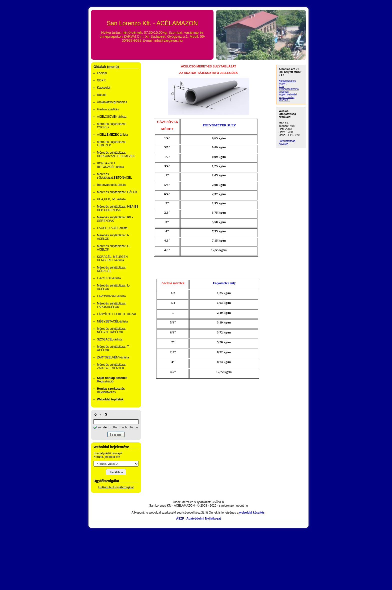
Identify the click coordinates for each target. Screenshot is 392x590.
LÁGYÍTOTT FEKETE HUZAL (117, 314)
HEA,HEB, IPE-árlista (111, 199)
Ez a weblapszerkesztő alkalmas (288, 89)
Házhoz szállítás (108, 109)
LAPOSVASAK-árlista (111, 296)
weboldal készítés (251, 512)
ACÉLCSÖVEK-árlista (111, 116)
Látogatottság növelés (287, 142)
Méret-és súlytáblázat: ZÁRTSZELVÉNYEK (111, 366)
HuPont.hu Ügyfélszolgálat (116, 487)
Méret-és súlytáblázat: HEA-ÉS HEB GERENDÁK (117, 208)
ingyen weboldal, (288, 94)
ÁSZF (180, 518)
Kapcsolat (103, 87)
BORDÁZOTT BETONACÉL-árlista (110, 165)
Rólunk (101, 95)
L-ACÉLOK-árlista (109, 278)
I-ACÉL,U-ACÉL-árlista (112, 228)
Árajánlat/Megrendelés (112, 102)
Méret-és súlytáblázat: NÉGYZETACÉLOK (111, 330)
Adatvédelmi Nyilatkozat (203, 518)
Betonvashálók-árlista (111, 185)
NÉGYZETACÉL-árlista (112, 321)
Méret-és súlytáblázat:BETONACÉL (114, 175)
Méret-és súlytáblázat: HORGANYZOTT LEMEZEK (116, 154)
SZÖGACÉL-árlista (109, 339)
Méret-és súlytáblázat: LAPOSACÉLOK (111, 305)
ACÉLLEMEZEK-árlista (112, 134)
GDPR (101, 80)
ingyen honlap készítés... (286, 98)
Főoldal (102, 73)
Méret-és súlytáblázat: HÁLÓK (117, 192)
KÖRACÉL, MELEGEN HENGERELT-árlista (112, 258)
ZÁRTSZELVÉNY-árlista (113, 357)
